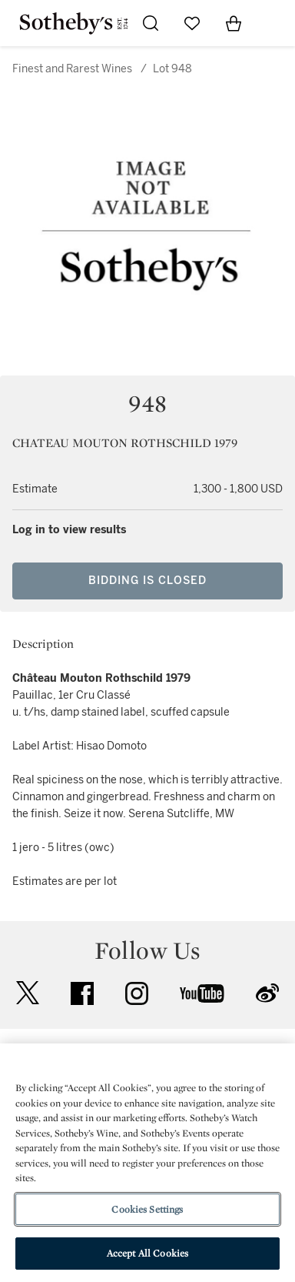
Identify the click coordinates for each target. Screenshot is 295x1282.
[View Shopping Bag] (233, 23)
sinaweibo (267, 993)
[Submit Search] (150, 23)
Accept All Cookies (147, 1253)
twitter (27, 993)
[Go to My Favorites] (192, 23)
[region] (147, 1162)
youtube (202, 993)
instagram (136, 993)
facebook (82, 993)
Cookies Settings (147, 1209)
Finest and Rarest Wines (72, 68)
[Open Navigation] (275, 23)
